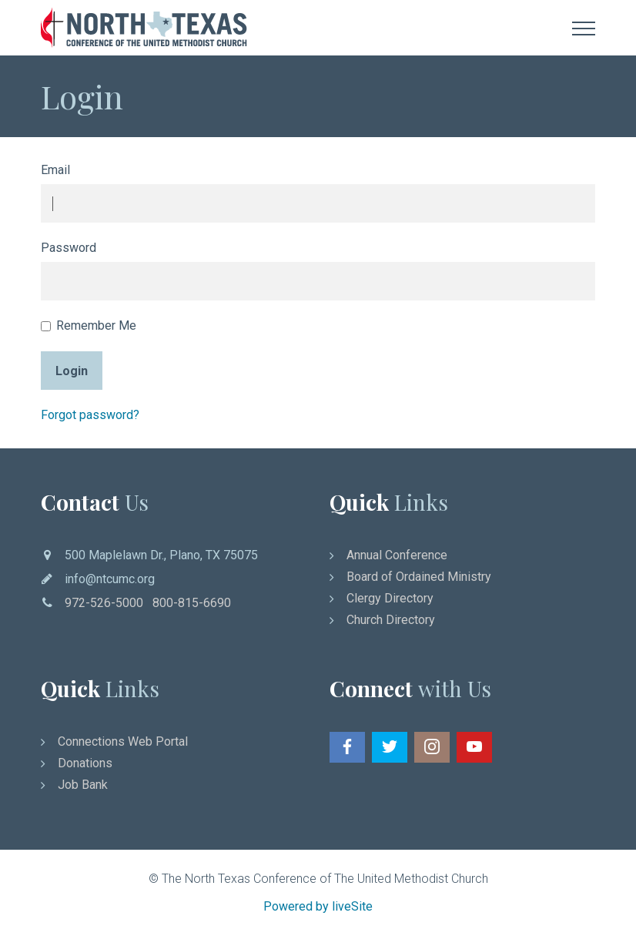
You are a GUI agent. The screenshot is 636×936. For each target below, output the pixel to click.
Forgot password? (90, 415)
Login (71, 371)
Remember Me (88, 325)
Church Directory (390, 619)
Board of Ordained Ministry (418, 576)
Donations (85, 763)
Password (68, 247)
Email (55, 170)
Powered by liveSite (318, 906)
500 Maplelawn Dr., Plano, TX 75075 (161, 555)
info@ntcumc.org (110, 579)
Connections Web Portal (123, 741)
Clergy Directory (389, 598)
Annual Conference (396, 555)
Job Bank (83, 784)
